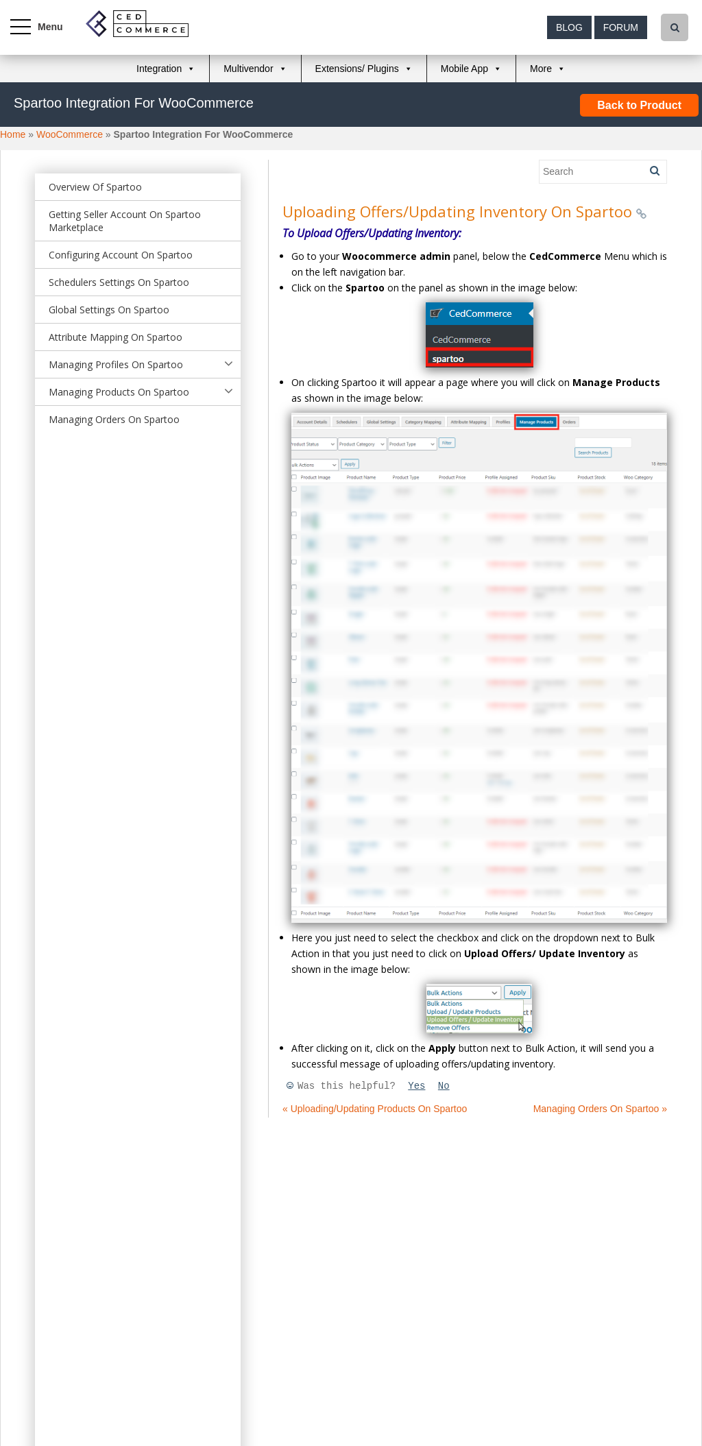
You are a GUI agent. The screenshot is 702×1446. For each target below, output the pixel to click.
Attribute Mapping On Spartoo (115, 337)
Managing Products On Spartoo (119, 391)
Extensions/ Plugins (357, 68)
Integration (159, 68)
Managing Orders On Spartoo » (600, 1108)
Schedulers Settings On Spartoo (119, 282)
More (541, 68)
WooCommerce (69, 134)
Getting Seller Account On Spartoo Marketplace (125, 221)
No (444, 1086)
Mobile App (464, 68)
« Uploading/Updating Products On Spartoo (374, 1108)
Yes (416, 1086)
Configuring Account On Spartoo (121, 254)
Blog (569, 27)
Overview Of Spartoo (95, 186)
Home (12, 134)
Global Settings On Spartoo (109, 309)
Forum (620, 27)
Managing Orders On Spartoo (114, 419)
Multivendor (248, 68)
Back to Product (639, 105)
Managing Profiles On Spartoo (116, 364)
